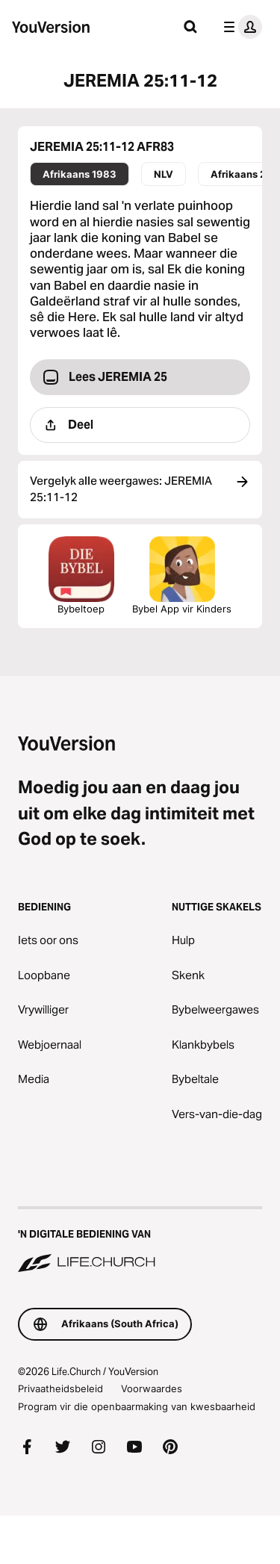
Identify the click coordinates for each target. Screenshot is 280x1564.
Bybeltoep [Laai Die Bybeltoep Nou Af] (81, 575)
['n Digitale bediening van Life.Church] (140, 1240)
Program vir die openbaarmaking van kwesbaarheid (136, 1406)
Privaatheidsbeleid (60, 1388)
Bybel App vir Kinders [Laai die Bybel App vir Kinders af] (181, 575)
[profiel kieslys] (239, 27)
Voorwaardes (151, 1388)
